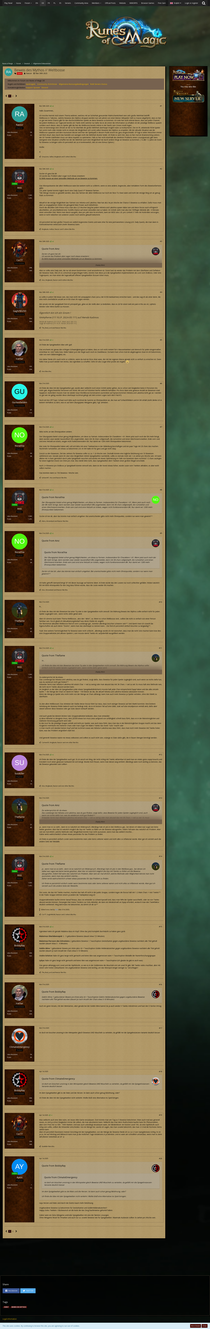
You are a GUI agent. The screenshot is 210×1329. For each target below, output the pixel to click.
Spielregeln (30, 84)
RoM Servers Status (98, 84)
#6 (161, 383)
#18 (160, 1071)
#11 (160, 648)
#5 (161, 340)
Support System (33, 87)
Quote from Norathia (53, 497)
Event (6, 1307)
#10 (160, 602)
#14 (160, 856)
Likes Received (12, 132)
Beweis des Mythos (19, 1307)
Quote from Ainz (50, 248)
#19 (160, 1115)
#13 (160, 798)
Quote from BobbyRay (54, 991)
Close (205, 1326)
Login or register (191, 3)
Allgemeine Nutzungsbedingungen (74, 84)
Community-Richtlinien (47, 84)
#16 (160, 984)
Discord (45, 87)
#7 (161, 427)
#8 (161, 490)
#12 (160, 754)
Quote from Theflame (53, 655)
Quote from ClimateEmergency (58, 1078)
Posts (9, 135)
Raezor (29, 73)
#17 (160, 1028)
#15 (160, 926)
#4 (161, 292)
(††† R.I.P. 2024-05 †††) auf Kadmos (69, 317)
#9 (161, 533)
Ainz (56, 910)
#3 (161, 241)
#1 (161, 106)
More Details (195, 1326)
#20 (160, 1158)
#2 (161, 169)
